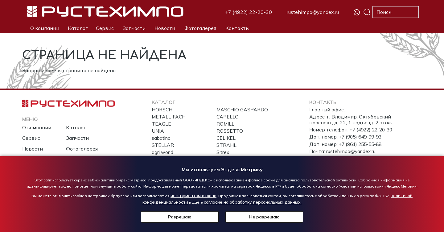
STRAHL (226, 145)
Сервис (105, 28)
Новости (164, 28)
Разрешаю (192, 217)
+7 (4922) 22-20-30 (248, 12)
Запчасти (134, 28)
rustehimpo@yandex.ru (313, 12)
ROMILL (225, 124)
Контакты (237, 28)
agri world (163, 152)
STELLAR (163, 145)
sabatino (162, 138)
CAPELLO (227, 116)
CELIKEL (226, 138)
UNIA (158, 131)
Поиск (367, 12)
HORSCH (162, 109)
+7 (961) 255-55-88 (362, 144)
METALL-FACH (169, 116)
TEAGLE (161, 124)
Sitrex (223, 152)
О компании (44, 28)
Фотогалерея (200, 28)
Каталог (78, 28)
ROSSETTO (229, 131)
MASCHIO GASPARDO (242, 109)
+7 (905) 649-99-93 (362, 137)
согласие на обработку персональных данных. (253, 202)
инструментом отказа (193, 195)
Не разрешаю (251, 217)
